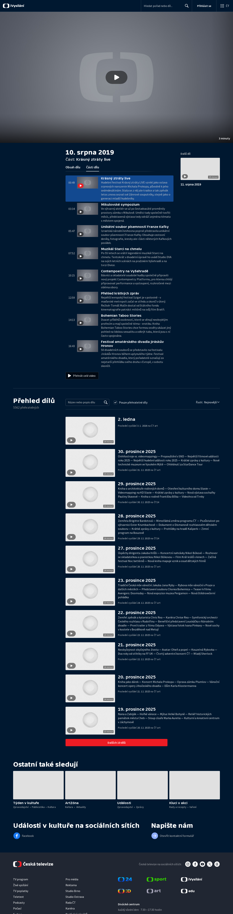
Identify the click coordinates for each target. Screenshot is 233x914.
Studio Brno (73, 891)
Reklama (71, 885)
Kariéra (70, 908)
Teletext (18, 897)
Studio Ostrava (75, 897)
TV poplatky (20, 891)
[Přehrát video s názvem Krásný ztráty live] (116, 77)
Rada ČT (71, 902)
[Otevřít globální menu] (224, 6)
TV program (20, 879)
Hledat (186, 7)
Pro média (72, 879)
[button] (116, 77)
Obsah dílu (73, 167)
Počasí (17, 908)
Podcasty (19, 902)
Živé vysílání (20, 885)
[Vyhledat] (105, 402)
